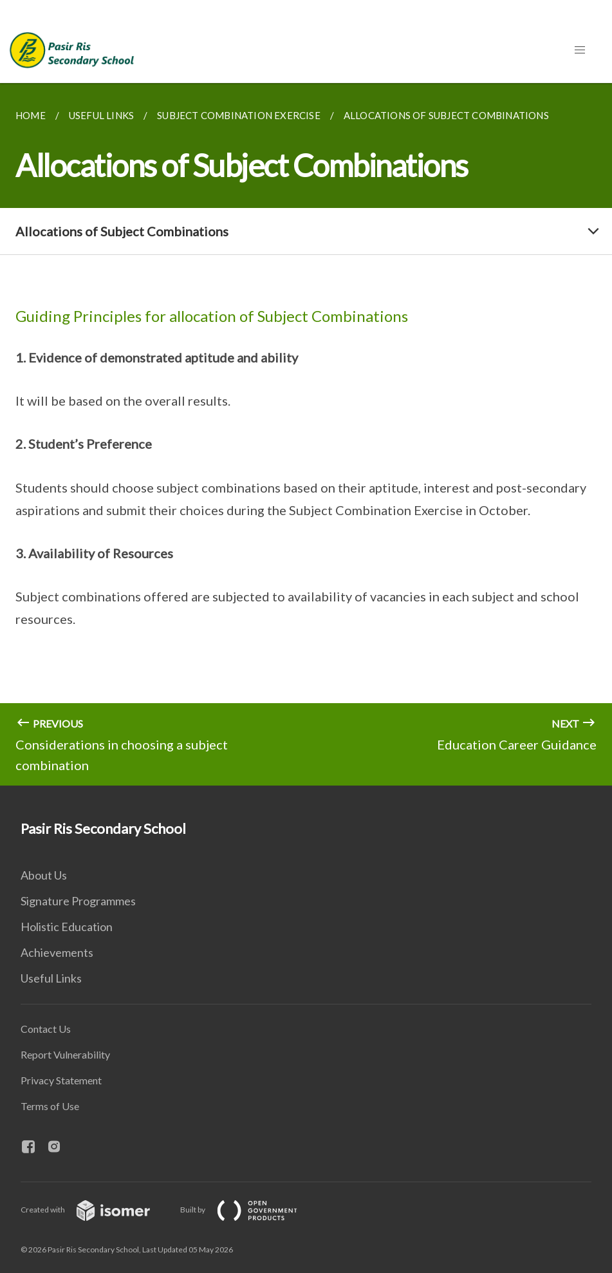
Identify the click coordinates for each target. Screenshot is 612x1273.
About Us (44, 875)
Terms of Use (50, 1106)
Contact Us (46, 1029)
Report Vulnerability (65, 1054)
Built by (249, 1209)
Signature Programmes (78, 901)
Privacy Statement (61, 1080)
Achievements (57, 952)
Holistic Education (67, 926)
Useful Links (51, 978)
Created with (96, 1209)
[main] (306, 434)
